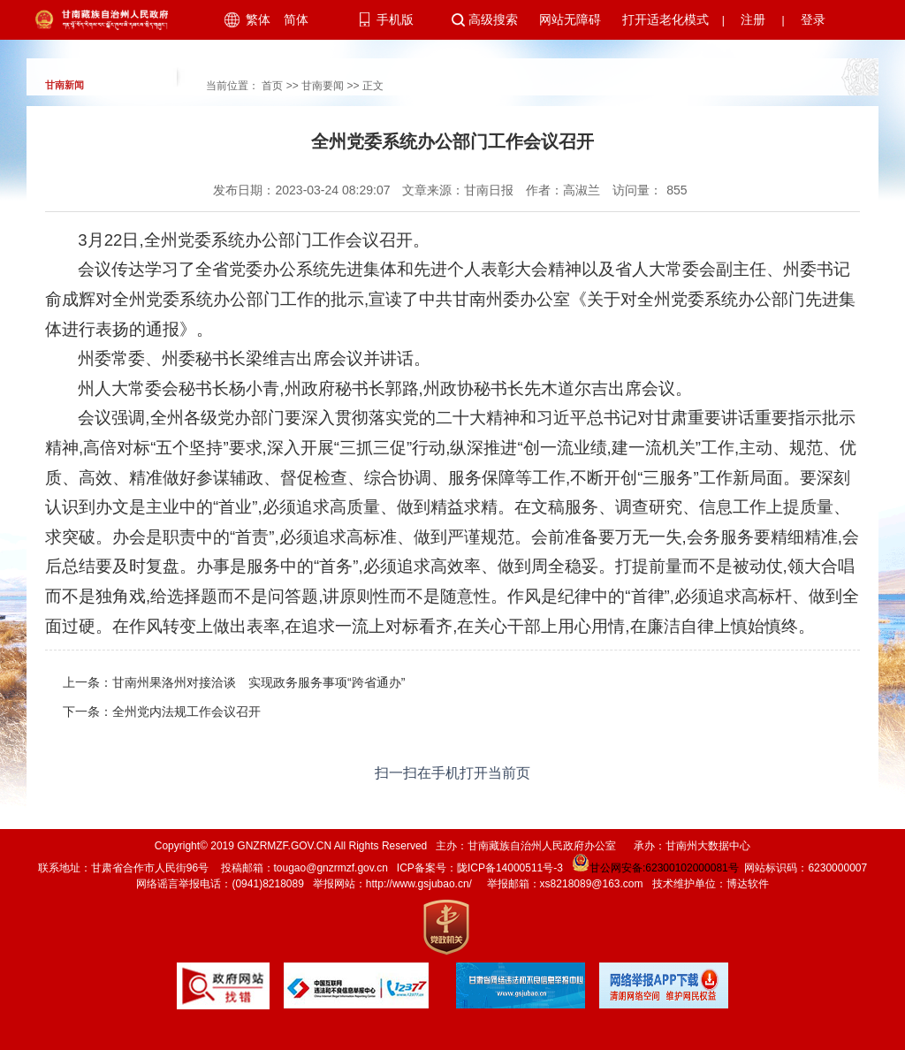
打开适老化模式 (665, 19)
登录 (813, 19)
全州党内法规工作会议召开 (186, 711)
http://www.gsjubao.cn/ (419, 884)
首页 (272, 86)
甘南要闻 (322, 86)
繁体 (258, 19)
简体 (296, 19)
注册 (753, 19)
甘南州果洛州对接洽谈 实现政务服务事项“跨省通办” (258, 682)
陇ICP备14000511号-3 (510, 868)
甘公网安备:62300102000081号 (654, 868)
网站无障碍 (570, 19)
